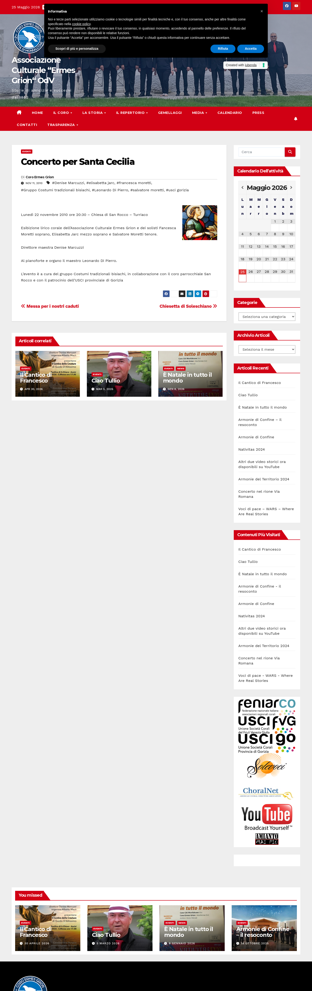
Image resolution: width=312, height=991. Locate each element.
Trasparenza (61, 125)
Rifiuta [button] (223, 48)
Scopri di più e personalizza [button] (76, 48)
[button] (261, 11)
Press (258, 113)
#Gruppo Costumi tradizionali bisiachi (55, 190)
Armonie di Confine (256, 437)
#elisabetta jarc (100, 183)
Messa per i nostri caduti (50, 306)
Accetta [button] (251, 48)
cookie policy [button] (81, 24)
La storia (93, 113)
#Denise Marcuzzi (68, 183)
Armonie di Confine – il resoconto (262, 932)
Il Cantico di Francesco (35, 377)
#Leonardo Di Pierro (110, 190)
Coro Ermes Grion (40, 177)
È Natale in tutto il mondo (187, 377)
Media (198, 113)
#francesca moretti (134, 183)
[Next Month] (291, 187)
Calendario (229, 113)
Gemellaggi (170, 113)
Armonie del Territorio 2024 (263, 479)
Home (37, 113)
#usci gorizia (177, 190)
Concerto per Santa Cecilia (78, 161)
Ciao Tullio (106, 380)
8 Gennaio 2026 (182, 943)
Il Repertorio (131, 113)
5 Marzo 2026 (108, 943)
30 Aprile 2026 (36, 943)
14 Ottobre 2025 (255, 943)
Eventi (26, 151)
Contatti (27, 125)
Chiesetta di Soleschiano (188, 306)
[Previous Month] (243, 187)
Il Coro (61, 113)
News (180, 368)
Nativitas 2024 (251, 449)
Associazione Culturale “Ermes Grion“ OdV (43, 70)
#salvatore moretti (147, 190)
